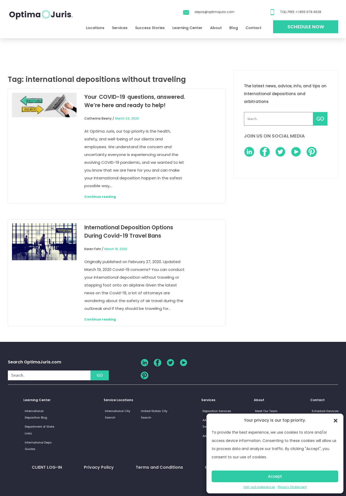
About (216, 27)
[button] (335, 420)
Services (120, 27)
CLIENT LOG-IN (47, 467)
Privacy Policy (99, 467)
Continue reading (100, 196)
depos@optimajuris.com (214, 12)
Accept (275, 476)
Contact (253, 27)
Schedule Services (325, 411)
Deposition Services (217, 411)
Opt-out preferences (259, 487)
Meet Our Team (266, 411)
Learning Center (187, 27)
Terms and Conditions (159, 467)
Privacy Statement (292, 487)
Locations (95, 27)
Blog (233, 27)
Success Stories (150, 27)
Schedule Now (305, 26)
